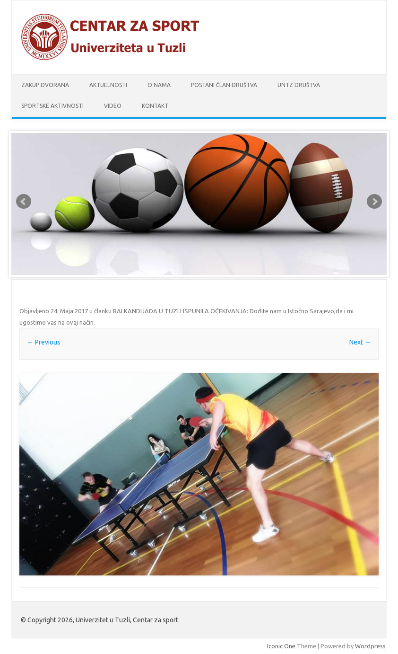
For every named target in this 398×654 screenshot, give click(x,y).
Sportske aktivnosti (52, 106)
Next (374, 201)
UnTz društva (298, 85)
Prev (23, 201)
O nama (159, 85)
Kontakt (155, 106)
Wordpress (370, 646)
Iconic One (281, 646)
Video (112, 106)
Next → (360, 342)
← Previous (44, 342)
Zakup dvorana (45, 85)
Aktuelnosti (108, 85)
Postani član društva (224, 85)
